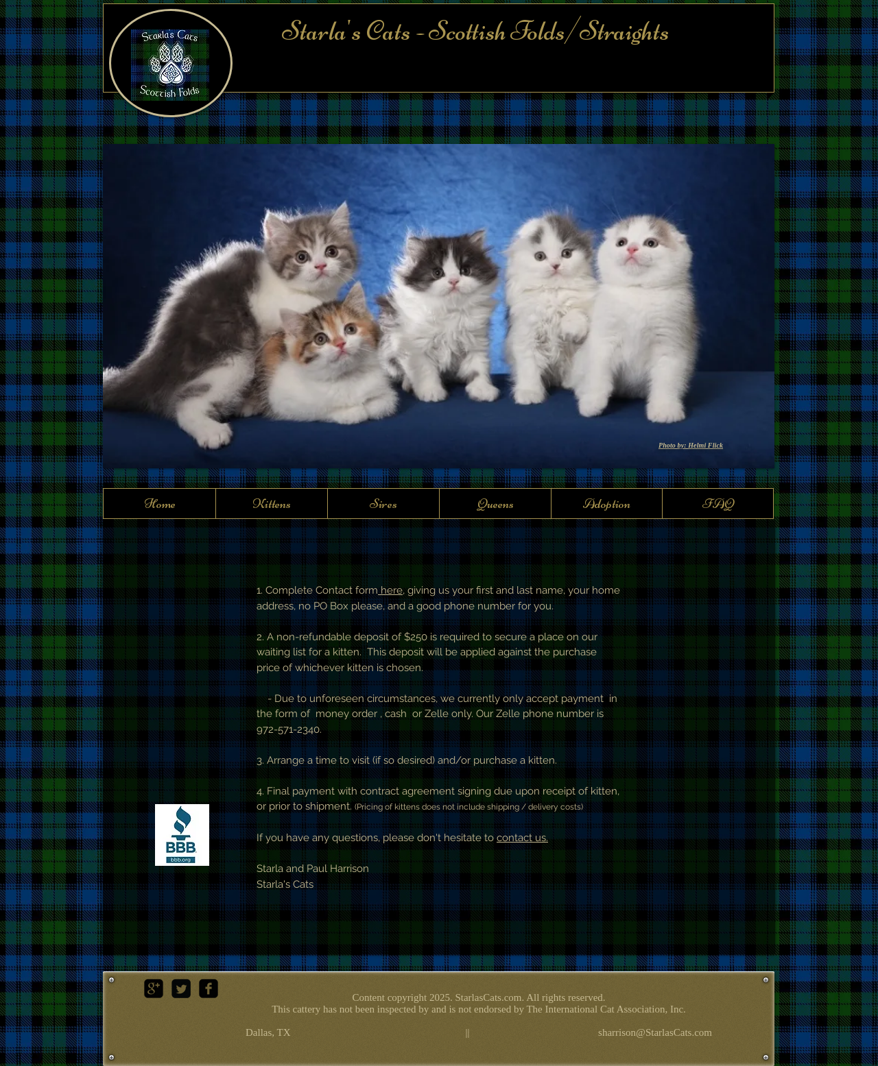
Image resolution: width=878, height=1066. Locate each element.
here (392, 590)
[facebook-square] (208, 988)
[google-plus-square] (153, 988)
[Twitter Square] (181, 988)
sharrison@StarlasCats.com (655, 1032)
